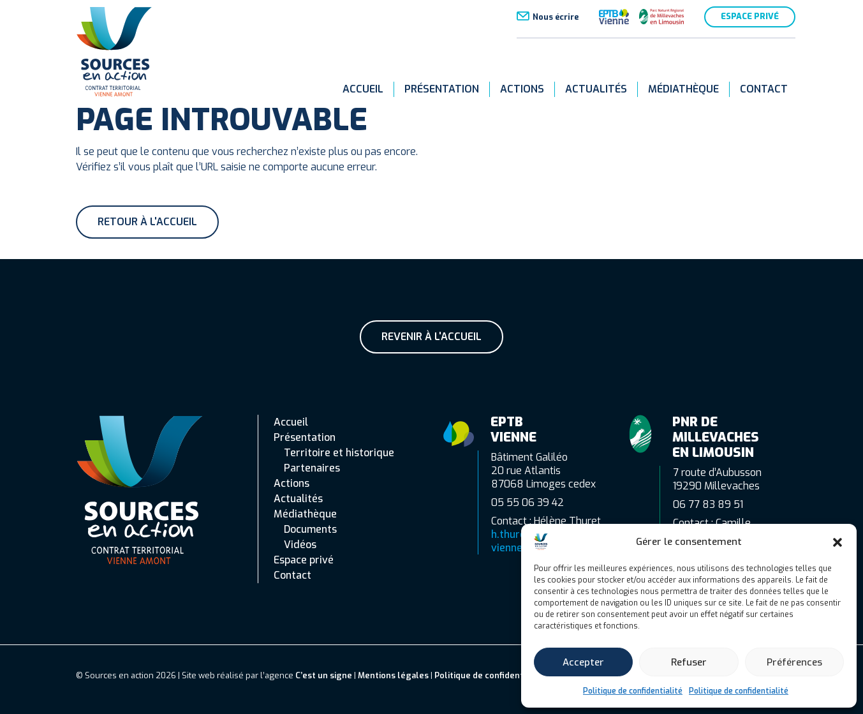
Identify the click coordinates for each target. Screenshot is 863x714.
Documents (310, 529)
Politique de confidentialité (632, 691)
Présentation (441, 89)
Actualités (596, 89)
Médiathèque (683, 89)
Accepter (583, 662)
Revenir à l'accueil (431, 336)
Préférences (794, 662)
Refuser (689, 662)
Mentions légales (393, 675)
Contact (764, 89)
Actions (522, 89)
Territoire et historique (339, 452)
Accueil (363, 89)
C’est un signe (323, 675)
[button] (837, 541)
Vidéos (300, 544)
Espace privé (750, 16)
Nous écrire (556, 16)
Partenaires (312, 468)
